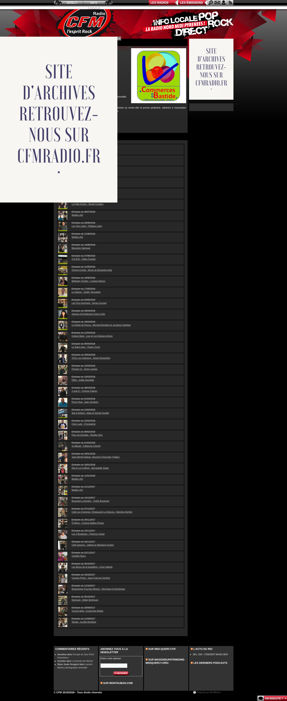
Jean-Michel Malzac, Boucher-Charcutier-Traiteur (96, 457)
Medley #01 (77, 490)
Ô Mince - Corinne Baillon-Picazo (88, 523)
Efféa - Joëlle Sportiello (83, 380)
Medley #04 (77, 215)
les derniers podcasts (210, 662)
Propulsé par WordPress (209, 692)
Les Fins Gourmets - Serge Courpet (89, 303)
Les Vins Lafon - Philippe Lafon (87, 226)
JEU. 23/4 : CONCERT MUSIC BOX (210, 654)
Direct (72, 2)
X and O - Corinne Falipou (84, 391)
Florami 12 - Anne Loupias (84, 369)
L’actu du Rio (202, 648)
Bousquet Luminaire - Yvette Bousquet (90, 501)
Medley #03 (77, 237)
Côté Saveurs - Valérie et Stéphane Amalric (93, 545)
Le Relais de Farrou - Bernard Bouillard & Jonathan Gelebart (101, 325)
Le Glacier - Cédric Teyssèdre (86, 292)
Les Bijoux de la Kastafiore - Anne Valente (92, 567)
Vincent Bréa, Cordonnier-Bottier (87, 611)
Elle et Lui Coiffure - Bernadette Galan (90, 468)
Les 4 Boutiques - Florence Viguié (88, 534)
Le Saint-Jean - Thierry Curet (86, 347)
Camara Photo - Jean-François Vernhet (91, 578)
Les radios (160, 2)
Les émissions (191, 2)
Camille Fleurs (79, 556)
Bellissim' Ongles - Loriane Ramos (88, 281)
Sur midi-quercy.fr (162, 648)
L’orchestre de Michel (82, 661)
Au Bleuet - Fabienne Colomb (86, 446)
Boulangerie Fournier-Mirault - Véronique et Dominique (98, 589)
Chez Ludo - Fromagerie (84, 424)
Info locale (94, 3)
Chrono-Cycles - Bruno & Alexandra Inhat (92, 270)
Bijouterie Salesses (81, 248)
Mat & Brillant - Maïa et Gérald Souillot (90, 413)
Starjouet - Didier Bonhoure (85, 600)
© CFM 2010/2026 (64, 692)
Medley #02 (77, 479)
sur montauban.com (118, 683)
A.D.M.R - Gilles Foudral (84, 259)
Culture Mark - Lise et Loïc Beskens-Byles (92, 336)
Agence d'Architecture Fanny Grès (88, 314)
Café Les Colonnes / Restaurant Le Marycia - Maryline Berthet (102, 512)
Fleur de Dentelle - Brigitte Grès (87, 435)
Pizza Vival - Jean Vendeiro (85, 402)
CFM (85, 24)
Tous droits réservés (89, 692)
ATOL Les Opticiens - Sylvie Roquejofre (91, 358)
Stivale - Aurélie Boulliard (84, 622)
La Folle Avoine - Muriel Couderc (88, 204)
